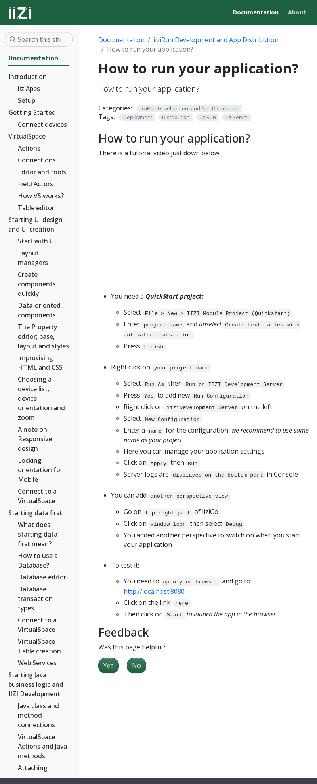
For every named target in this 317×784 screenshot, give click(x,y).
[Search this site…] (39, 39)
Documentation (121, 39)
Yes (108, 665)
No (136, 665)
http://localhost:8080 (154, 591)
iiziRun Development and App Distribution (216, 39)
